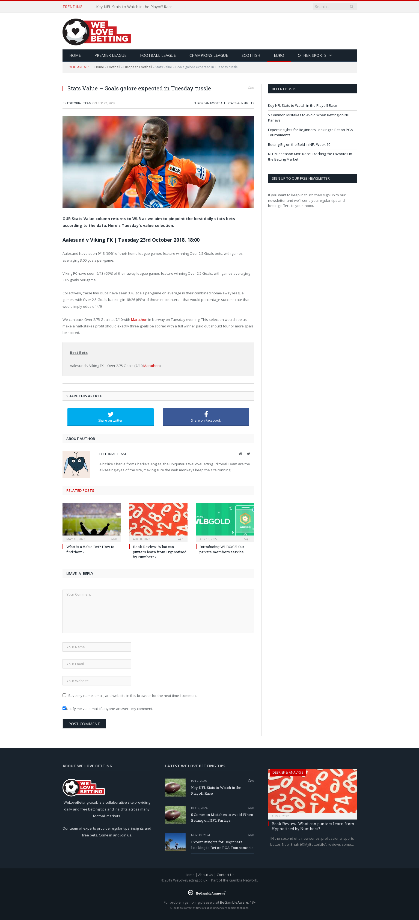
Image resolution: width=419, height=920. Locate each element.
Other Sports (312, 55)
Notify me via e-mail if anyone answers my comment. (108, 708)
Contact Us (225, 874)
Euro (279, 55)
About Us (205, 874)
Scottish (251, 55)
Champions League (208, 55)
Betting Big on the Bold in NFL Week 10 (299, 144)
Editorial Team (79, 103)
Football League (158, 55)
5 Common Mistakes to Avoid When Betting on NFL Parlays (222, 817)
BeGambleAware (234, 902)
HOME (75, 55)
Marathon (139, 319)
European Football (137, 67)
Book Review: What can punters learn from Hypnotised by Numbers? (159, 551)
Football (113, 67)
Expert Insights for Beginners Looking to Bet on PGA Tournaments (222, 844)
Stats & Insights (240, 103)
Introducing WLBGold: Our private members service (222, 549)
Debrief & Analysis (287, 772)
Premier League (110, 55)
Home (99, 67)
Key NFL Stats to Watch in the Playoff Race (134, 6)
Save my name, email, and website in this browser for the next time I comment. (133, 695)
